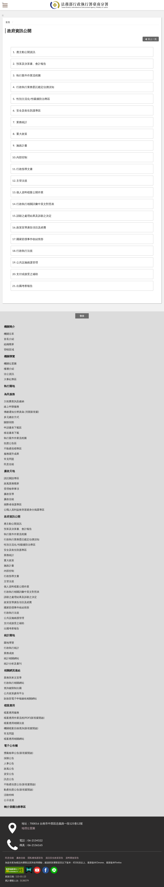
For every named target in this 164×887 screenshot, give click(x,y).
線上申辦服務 (11, 406)
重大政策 (19, 134)
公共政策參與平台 (14, 693)
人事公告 (9, 763)
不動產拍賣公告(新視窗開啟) (20, 784)
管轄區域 (9, 349)
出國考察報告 (22, 286)
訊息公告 (9, 779)
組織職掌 (9, 344)
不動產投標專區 (13, 448)
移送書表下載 (11, 432)
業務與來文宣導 (13, 677)
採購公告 (9, 758)
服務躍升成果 (11, 453)
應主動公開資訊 (23, 52)
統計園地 (9, 635)
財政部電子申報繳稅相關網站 (20, 698)
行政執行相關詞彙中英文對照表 (33, 204)
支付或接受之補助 (25, 274)
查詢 (159, 5)
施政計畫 (19, 145)
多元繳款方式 (11, 416)
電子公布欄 (11, 745)
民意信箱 (9, 464)
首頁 (8, 22)
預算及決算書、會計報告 (29, 64)
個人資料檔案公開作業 (27, 192)
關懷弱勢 (9, 422)
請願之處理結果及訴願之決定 (31, 216)
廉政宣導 (9, 493)
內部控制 (19, 157)
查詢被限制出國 (13, 687)
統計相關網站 (11, 658)
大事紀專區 (10, 379)
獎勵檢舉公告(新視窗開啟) (18, 752)
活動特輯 (9, 794)
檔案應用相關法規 (14, 722)
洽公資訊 (9, 373)
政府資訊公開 (19, 30)
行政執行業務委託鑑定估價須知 (33, 87)
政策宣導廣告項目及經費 (29, 227)
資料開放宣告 (72, 857)
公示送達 (9, 800)
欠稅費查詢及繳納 (14, 401)
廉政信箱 (9, 499)
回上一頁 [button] (152, 39)
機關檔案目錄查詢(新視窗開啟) (21, 728)
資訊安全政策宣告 (54, 857)
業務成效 (9, 653)
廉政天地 (9, 471)
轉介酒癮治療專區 (15, 806)
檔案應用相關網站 (14, 738)
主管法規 (19, 180)
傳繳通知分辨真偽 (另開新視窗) (21, 411)
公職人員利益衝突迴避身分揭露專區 (24, 509)
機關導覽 (9, 356)
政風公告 (9, 768)
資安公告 (9, 773)
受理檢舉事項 (11, 488)
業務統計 (19, 122)
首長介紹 (9, 338)
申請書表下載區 (13, 427)
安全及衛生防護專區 (26, 110)
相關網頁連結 (12, 670)
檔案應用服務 (11, 712)
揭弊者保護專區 (13, 504)
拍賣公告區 (10, 443)
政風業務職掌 (11, 483)
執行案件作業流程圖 (26, 75)
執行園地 (9, 386)
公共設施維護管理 (25, 262)
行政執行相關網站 (14, 682)
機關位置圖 (10, 363)
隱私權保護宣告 (35, 857)
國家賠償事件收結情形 (27, 239)
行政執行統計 (11, 647)
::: (3, 2)
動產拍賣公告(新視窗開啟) (18, 789)
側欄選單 (5, 5)
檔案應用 (9, 705)
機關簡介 (9, 326)
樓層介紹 (9, 368)
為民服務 (9, 394)
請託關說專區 (11, 478)
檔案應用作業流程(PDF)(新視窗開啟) (24, 717)
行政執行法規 (22, 251)
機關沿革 (9, 333)
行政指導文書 (22, 169)
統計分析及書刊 (13, 663)
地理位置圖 (28, 828)
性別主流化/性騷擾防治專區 (31, 99)
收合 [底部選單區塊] (82, 315)
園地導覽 (9, 642)
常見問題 (9, 458)
